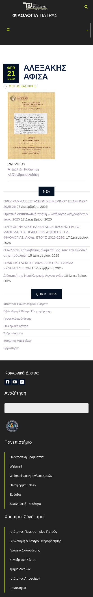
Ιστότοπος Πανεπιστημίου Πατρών (25, 304)
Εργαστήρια (11, 348)
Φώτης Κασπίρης (22, 86)
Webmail (16, 466)
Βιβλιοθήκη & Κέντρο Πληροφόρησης (27, 311)
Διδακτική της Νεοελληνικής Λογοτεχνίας (33, 275)
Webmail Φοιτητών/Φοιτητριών (31, 476)
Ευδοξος (16, 494)
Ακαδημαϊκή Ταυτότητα (25, 504)
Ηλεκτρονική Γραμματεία (26, 457)
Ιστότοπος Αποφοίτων (17, 340)
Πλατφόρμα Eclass (23, 485)
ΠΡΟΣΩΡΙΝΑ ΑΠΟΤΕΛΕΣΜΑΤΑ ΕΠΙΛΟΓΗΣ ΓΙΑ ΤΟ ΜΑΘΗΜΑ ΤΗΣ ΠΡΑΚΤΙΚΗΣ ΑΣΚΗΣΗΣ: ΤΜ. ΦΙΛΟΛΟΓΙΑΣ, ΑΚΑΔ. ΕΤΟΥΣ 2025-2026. (41, 232)
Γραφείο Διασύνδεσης (17, 318)
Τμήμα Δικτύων (13, 333)
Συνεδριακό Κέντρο (15, 326)
